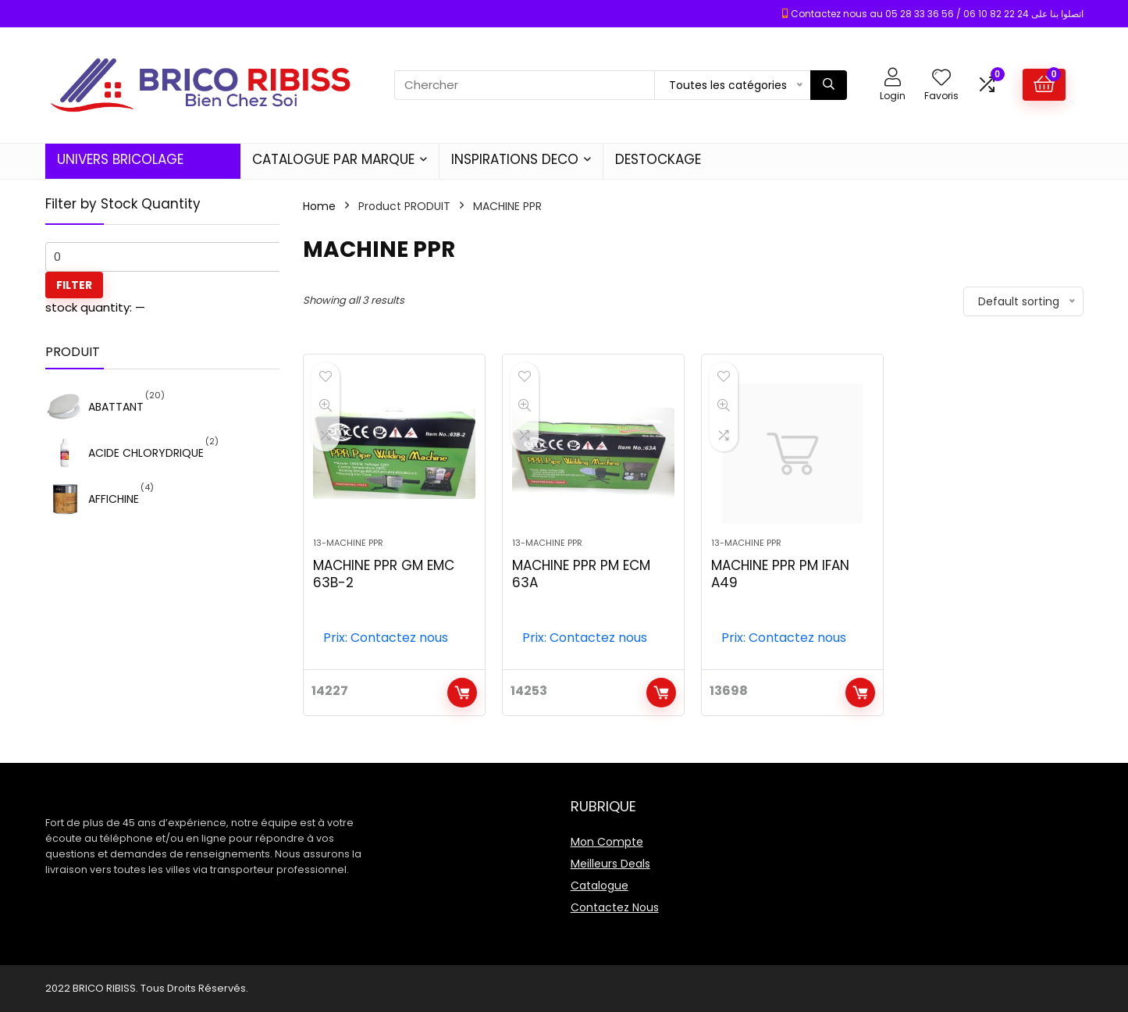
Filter (74, 285)
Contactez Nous (615, 907)
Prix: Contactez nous (385, 638)
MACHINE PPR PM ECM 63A (581, 574)
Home (319, 206)
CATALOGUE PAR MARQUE (333, 159)
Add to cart (462, 692)
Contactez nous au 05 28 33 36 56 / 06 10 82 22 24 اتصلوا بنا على (937, 13)
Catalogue (599, 885)
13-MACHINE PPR (348, 542)
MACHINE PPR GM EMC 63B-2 (383, 574)
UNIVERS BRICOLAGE (120, 159)
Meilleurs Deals (610, 863)
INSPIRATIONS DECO (514, 159)
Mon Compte (607, 842)
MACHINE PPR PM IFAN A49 (780, 574)
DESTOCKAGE (658, 159)
